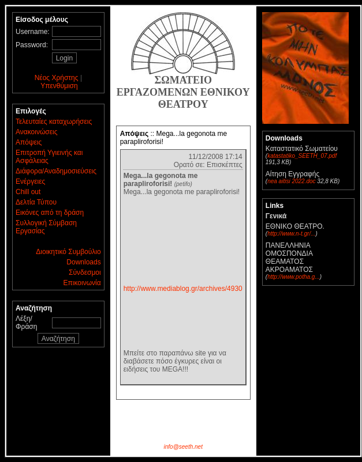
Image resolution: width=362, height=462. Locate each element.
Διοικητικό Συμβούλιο (68, 252)
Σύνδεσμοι (85, 272)
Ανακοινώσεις (37, 132)
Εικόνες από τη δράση (50, 213)
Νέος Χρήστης (57, 78)
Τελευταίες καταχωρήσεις (54, 122)
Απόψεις (29, 142)
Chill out (28, 192)
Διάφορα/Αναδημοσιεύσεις (56, 171)
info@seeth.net (183, 447)
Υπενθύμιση (59, 86)
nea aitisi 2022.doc (291, 181)
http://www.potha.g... (293, 277)
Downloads (83, 262)
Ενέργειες (30, 181)
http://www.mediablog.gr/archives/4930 (183, 289)
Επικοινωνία (82, 283)
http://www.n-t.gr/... (291, 233)
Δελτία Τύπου (36, 202)
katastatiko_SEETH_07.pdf (302, 156)
